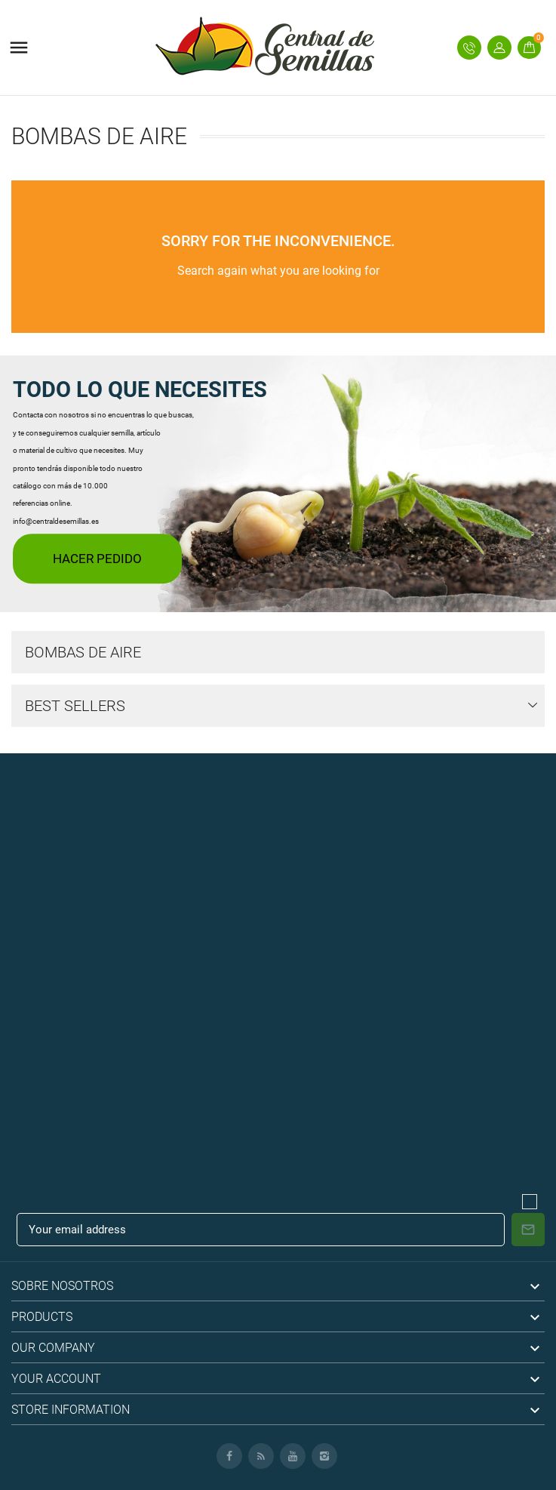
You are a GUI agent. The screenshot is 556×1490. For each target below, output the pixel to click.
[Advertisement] (278, 859)
